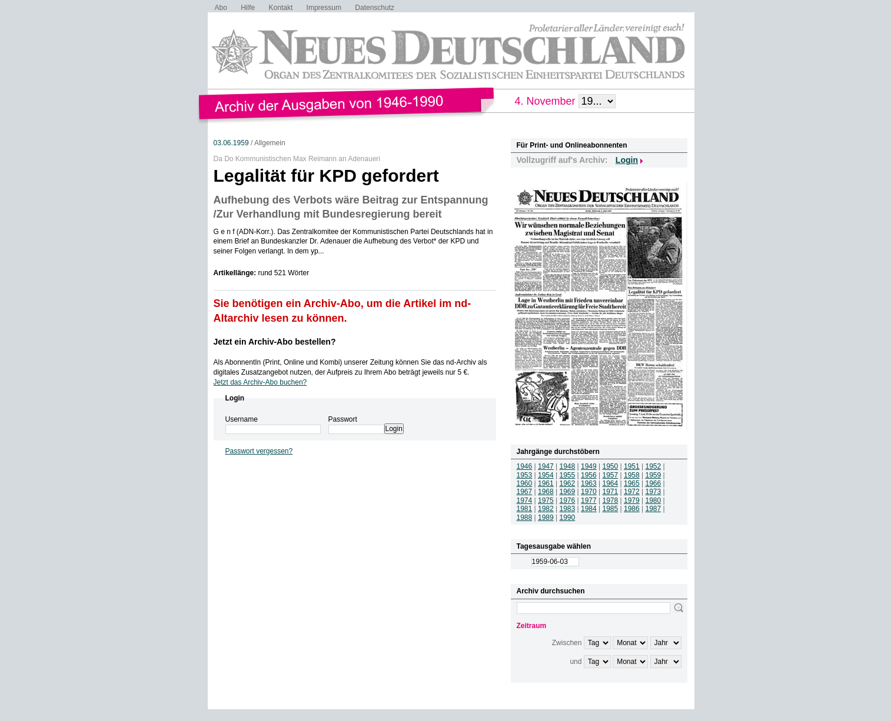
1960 (525, 483)
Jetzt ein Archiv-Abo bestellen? (275, 341)
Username (241, 419)
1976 (568, 500)
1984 (589, 509)
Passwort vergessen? (259, 451)
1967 (525, 492)
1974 (525, 500)
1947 (546, 466)
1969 (568, 492)
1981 (525, 509)
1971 (611, 492)
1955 (568, 475)
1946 (525, 466)
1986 (632, 509)
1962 (568, 483)
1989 (546, 517)
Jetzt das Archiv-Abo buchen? (260, 382)
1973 (653, 492)
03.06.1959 (231, 143)
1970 (589, 492)
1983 (568, 509)
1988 (525, 517)
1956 (589, 475)
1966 (653, 483)
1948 (568, 466)
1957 (611, 475)
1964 (611, 483)
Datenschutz (374, 8)
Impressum (324, 8)
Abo (221, 8)
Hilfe (248, 8)
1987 (653, 509)
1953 (525, 475)
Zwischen (567, 643)
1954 (546, 475)
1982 (546, 509)
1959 (653, 475)
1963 (589, 483)
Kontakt (281, 8)
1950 (611, 466)
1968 (546, 492)
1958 (632, 475)
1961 (546, 483)
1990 (568, 517)
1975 (546, 500)
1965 (632, 483)
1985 (611, 509)
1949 (589, 466)
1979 (632, 500)
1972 (632, 492)
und (575, 661)
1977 (589, 500)
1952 (653, 466)
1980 (653, 500)
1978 (611, 500)
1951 (632, 466)
